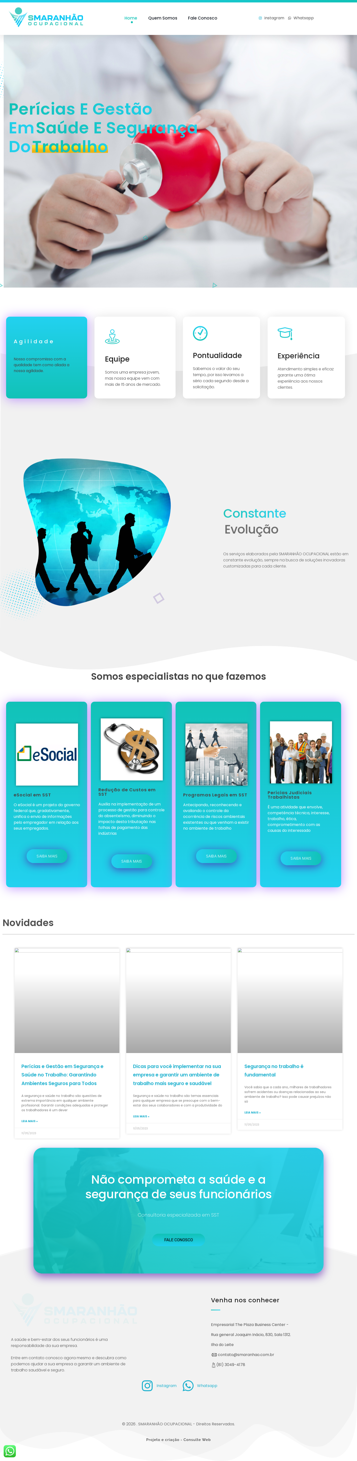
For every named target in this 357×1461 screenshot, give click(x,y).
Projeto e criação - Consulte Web (178, 1440)
